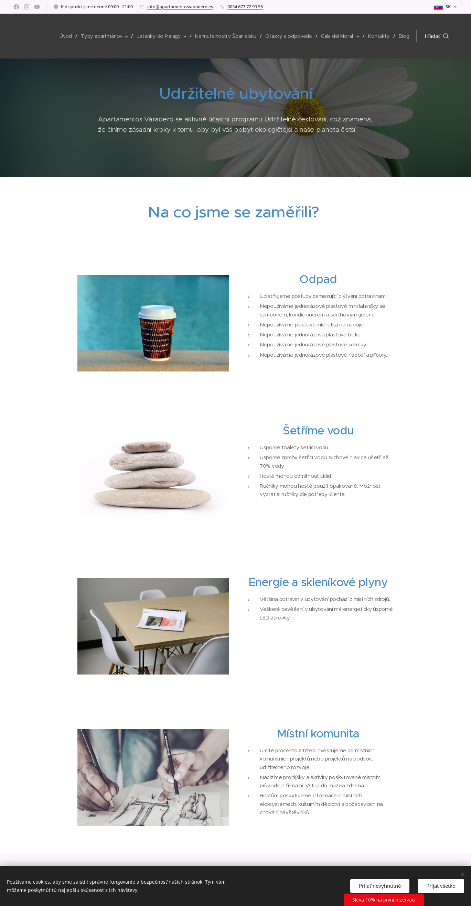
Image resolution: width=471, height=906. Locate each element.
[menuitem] (67, 36)
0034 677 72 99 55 (245, 6)
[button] (436, 36)
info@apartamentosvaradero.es (180, 6)
